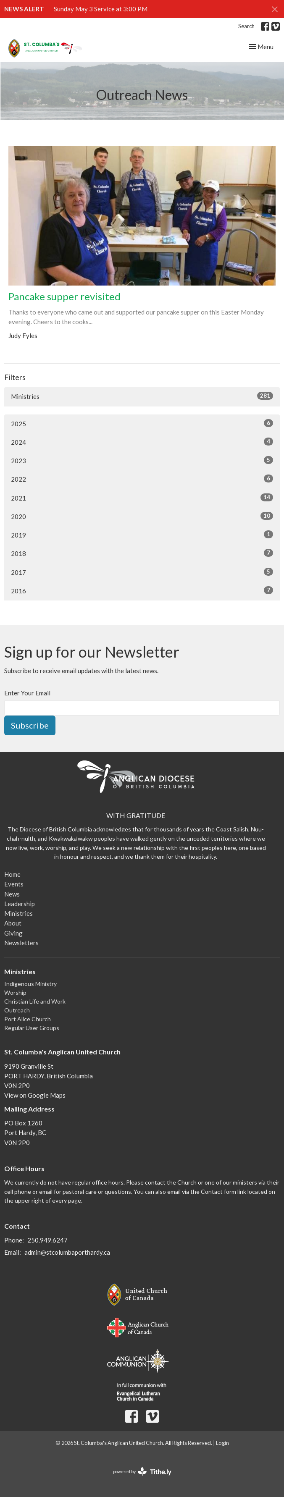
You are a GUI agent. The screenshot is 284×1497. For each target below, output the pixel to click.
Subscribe (30, 725)
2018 (142, 553)
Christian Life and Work (35, 1001)
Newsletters (21, 942)
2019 (142, 534)
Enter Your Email (27, 693)
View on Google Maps (35, 1095)
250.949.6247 (47, 1240)
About (12, 923)
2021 (142, 497)
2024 (142, 442)
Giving (13, 933)
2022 (142, 479)
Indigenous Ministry (30, 983)
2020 (142, 516)
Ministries (142, 396)
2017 (142, 572)
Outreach (17, 1010)
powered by (142, 1472)
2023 (142, 460)
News (12, 894)
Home (12, 874)
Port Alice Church (27, 1018)
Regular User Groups (31, 1027)
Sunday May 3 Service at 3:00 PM (100, 9)
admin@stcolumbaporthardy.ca (67, 1252)
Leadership (19, 903)
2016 (142, 590)
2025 (142, 423)
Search (246, 26)
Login (222, 1442)
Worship (15, 992)
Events (14, 884)
